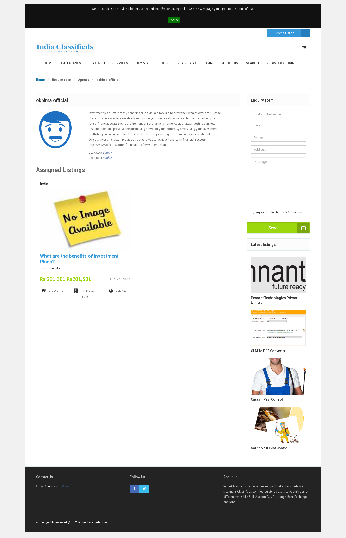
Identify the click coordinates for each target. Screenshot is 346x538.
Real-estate (187, 64)
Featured (97, 64)
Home (48, 64)
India (44, 185)
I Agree (174, 21)
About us (230, 64)
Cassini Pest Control (267, 400)
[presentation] (270, 193)
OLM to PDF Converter (268, 352)
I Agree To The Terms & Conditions (279, 213)
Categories (71, 64)
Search (252, 64)
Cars (210, 64)
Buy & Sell (144, 64)
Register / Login (280, 64)
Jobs (165, 64)
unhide (107, 153)
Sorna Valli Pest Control (269, 449)
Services (120, 64)
